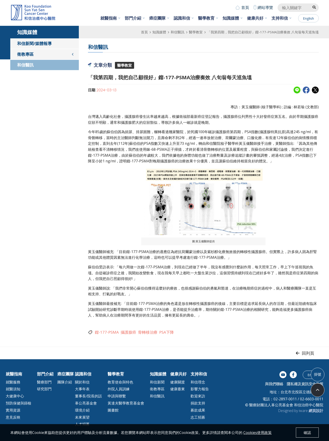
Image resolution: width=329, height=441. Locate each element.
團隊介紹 (64, 382)
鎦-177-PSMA (107, 332)
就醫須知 (13, 388)
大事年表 (82, 388)
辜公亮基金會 (86, 403)
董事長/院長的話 (88, 396)
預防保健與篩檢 (18, 403)
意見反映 (13, 417)
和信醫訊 (177, 32)
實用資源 (13, 410)
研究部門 (44, 388)
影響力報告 (200, 388)
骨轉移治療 (147, 332)
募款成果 (198, 410)
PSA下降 (166, 332)
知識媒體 (231, 18)
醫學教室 (196, 32)
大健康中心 (15, 396)
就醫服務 (13, 382)
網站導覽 (265, 7)
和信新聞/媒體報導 (34, 43)
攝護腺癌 (128, 332)
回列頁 (308, 353)
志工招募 (198, 417)
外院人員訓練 (119, 388)
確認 (307, 432)
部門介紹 (133, 18)
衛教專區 (25, 54)
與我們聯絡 (274, 383)
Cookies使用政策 (257, 432)
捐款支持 (198, 403)
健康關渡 (177, 382)
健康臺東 (177, 388)
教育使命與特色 (120, 382)
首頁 (245, 7)
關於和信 (82, 382)
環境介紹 (82, 410)
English (308, 18)
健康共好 (255, 18)
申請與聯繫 (117, 396)
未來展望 (82, 417)
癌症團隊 (157, 18)
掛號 (317, 374)
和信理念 (198, 382)
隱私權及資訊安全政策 (305, 383)
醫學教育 (206, 18)
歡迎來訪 (198, 396)
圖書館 (113, 410)
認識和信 (182, 18)
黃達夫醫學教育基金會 (126, 403)
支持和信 (279, 18)
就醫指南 (108, 18)
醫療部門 (44, 382)
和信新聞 (157, 382)
